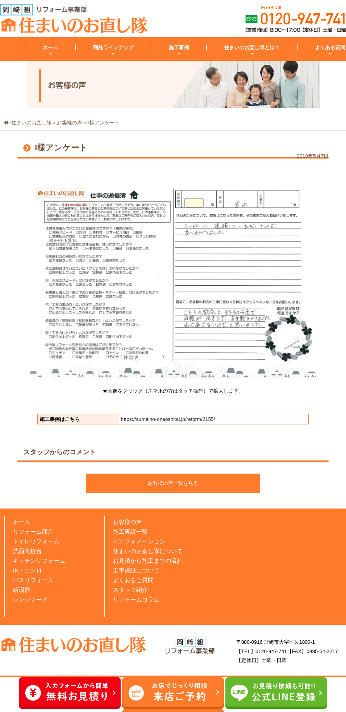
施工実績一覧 (130, 531)
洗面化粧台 (27, 551)
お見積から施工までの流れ (148, 560)
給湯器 (21, 589)
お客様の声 (127, 522)
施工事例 (179, 47)
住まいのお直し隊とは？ (252, 47)
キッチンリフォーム (39, 560)
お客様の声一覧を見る (173, 483)
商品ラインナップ (113, 47)
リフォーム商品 (33, 531)
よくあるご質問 (133, 580)
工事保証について (136, 570)
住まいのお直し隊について (148, 551)
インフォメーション (139, 541)
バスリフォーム (33, 580)
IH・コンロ (27, 570)
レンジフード (30, 599)
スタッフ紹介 (130, 589)
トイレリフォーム (36, 541)
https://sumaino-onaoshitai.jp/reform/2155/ (168, 419)
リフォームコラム (136, 599)
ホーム (50, 47)
